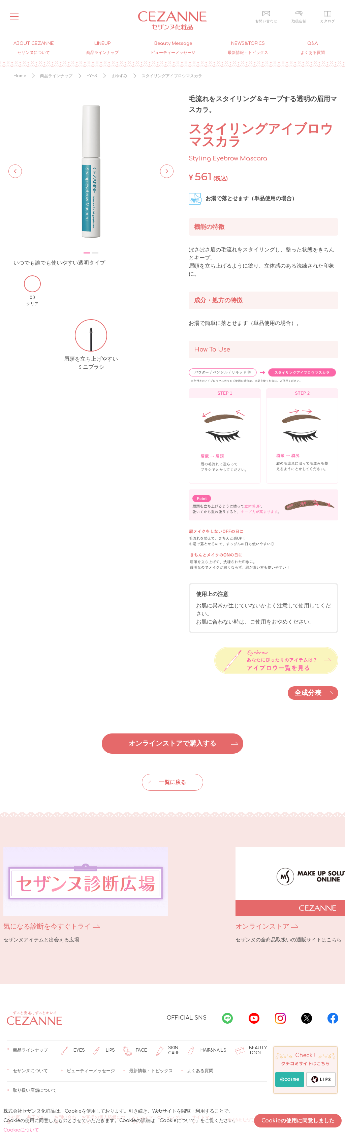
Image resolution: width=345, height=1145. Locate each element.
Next (164, 170)
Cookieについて (21, 1130)
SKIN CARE (167, 1051)
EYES (73, 1051)
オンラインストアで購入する (172, 743)
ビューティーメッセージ (88, 1071)
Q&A (313, 48)
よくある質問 (197, 1071)
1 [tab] (87, 252)
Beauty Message (173, 48)
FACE (135, 1051)
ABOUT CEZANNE (33, 48)
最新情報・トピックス (148, 1071)
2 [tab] (95, 252)
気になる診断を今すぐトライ (47, 926)
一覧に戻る (172, 782)
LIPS (104, 1051)
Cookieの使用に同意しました (298, 1121)
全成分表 (307, 693)
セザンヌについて (27, 1071)
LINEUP (102, 48)
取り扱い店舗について (32, 1091)
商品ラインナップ (27, 1051)
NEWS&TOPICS (248, 48)
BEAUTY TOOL (250, 1051)
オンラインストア (204, 926)
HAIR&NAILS (207, 1051)
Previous (15, 170)
